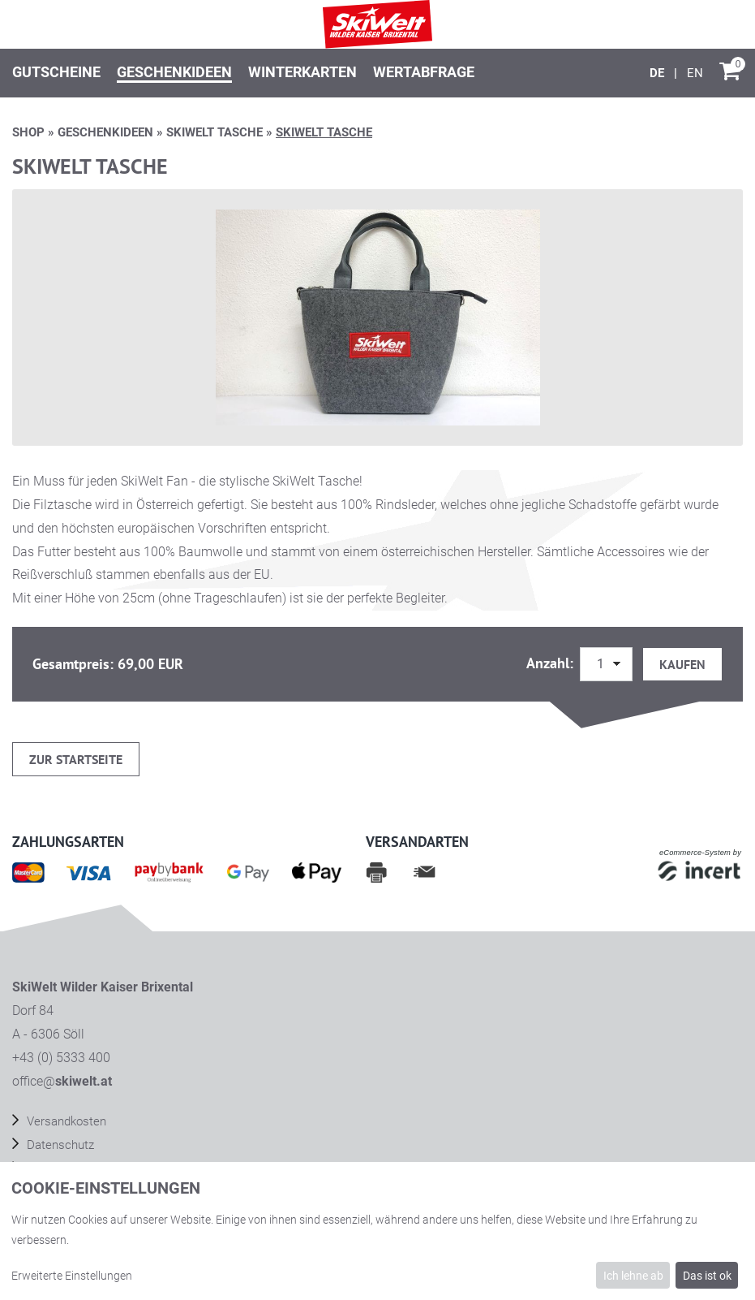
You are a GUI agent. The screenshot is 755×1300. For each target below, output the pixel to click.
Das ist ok (707, 1275)
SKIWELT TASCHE (214, 132)
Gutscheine (56, 71)
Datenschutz (59, 1145)
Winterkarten (302, 71)
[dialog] (377, 1231)
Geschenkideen (174, 71)
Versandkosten (65, 1121)
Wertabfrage (423, 71)
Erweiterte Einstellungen (71, 1275)
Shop (28, 132)
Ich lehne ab (633, 1275)
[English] (695, 73)
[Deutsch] (658, 73)
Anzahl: (551, 663)
